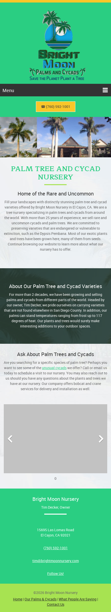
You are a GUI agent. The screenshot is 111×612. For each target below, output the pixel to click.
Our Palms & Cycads (41, 599)
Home (17, 599)
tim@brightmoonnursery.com (55, 560)
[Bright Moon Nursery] (55, 43)
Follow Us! (55, 573)
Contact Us (55, 604)
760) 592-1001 (56, 548)
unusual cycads (54, 367)
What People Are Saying (77, 599)
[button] (55, 440)
